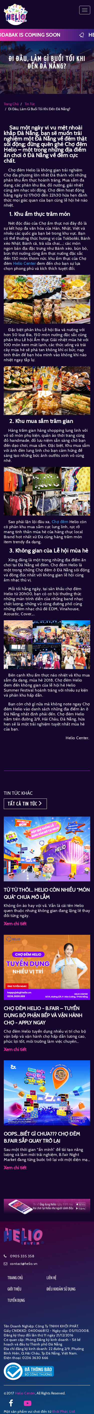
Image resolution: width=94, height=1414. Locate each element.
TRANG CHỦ (15, 1278)
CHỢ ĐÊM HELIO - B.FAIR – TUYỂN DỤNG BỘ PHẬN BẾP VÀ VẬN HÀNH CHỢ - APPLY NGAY (43, 1015)
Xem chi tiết (15, 924)
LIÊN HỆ (51, 1278)
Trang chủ (11, 104)
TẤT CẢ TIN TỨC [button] (25, 804)
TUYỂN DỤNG (16, 1301)
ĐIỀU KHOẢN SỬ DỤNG (61, 1289)
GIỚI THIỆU (14, 1289)
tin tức (29, 104)
